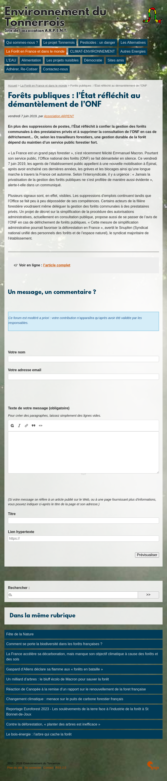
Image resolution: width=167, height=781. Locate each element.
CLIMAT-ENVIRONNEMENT (92, 51)
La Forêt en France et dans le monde (35, 51)
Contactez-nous (55, 69)
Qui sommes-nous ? (22, 42)
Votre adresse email (24, 370)
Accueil (12, 85)
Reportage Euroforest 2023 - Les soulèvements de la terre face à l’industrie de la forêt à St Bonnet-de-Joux (77, 711)
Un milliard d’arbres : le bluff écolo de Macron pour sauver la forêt (57, 679)
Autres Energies (133, 51)
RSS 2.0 (61, 767)
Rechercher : (19, 588)
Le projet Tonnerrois (59, 42)
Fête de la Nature (20, 634)
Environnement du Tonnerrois (55, 18)
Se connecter (32, 767)
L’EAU (11, 60)
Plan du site (14, 767)
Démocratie (93, 60)
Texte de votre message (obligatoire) (38, 408)
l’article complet (56, 265)
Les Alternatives (133, 42)
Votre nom (16, 352)
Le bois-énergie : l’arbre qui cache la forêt (38, 734)
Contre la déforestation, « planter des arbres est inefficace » (53, 724)
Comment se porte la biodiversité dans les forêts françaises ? (54, 644)
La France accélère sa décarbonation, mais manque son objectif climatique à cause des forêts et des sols (82, 656)
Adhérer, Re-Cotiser (21, 69)
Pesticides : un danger (97, 42)
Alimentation (31, 60)
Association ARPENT (59, 116)
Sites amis (116, 60)
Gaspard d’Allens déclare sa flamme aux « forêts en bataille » (54, 669)
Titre (12, 514)
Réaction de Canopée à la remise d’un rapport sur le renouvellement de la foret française (76, 689)
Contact (48, 767)
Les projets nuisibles (62, 60)
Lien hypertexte (21, 532)
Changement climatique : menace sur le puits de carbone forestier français (64, 699)
